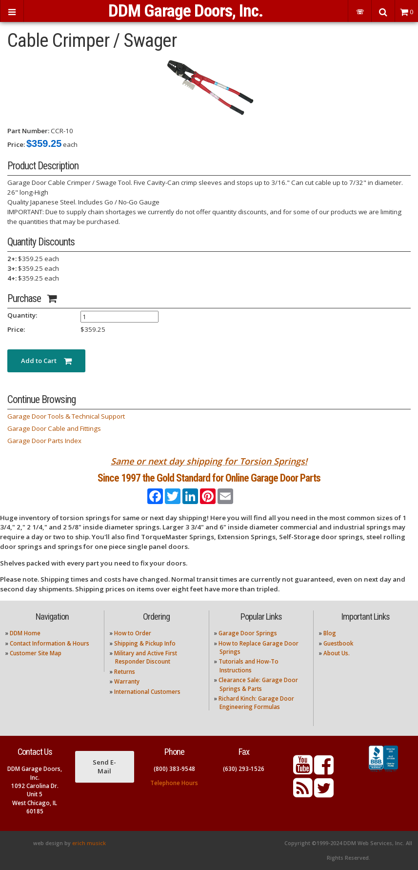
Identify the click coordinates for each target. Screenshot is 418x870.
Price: (16, 144)
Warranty (126, 681)
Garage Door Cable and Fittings (54, 428)
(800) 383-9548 (174, 768)
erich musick (89, 843)
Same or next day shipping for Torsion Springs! (209, 461)
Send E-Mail (104, 766)
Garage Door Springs (248, 633)
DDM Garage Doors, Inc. (185, 10)
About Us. (336, 653)
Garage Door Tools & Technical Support (66, 416)
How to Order (132, 633)
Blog (329, 633)
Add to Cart (46, 360)
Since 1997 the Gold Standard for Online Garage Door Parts (209, 478)
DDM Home (25, 633)
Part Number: (28, 130)
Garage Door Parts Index (44, 440)
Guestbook (338, 643)
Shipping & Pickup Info (145, 643)
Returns (124, 671)
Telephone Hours (174, 783)
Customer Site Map (35, 653)
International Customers (147, 691)
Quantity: (22, 315)
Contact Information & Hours (49, 643)
